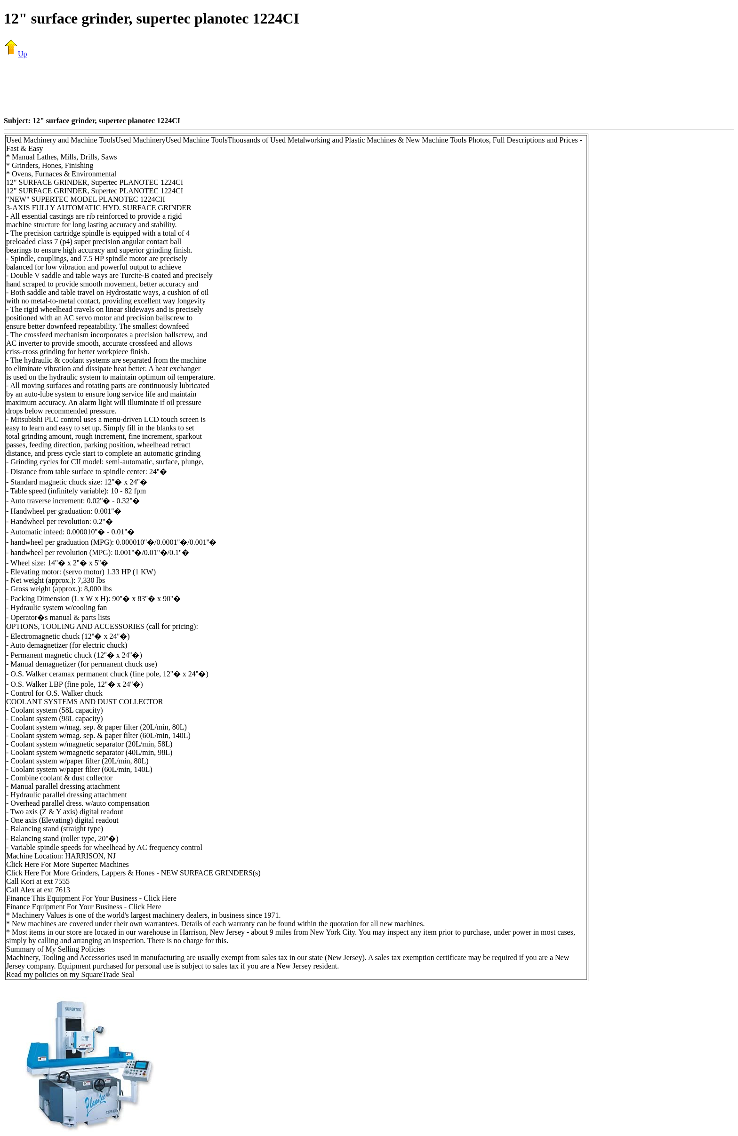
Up (15, 54)
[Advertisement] (369, 87)
